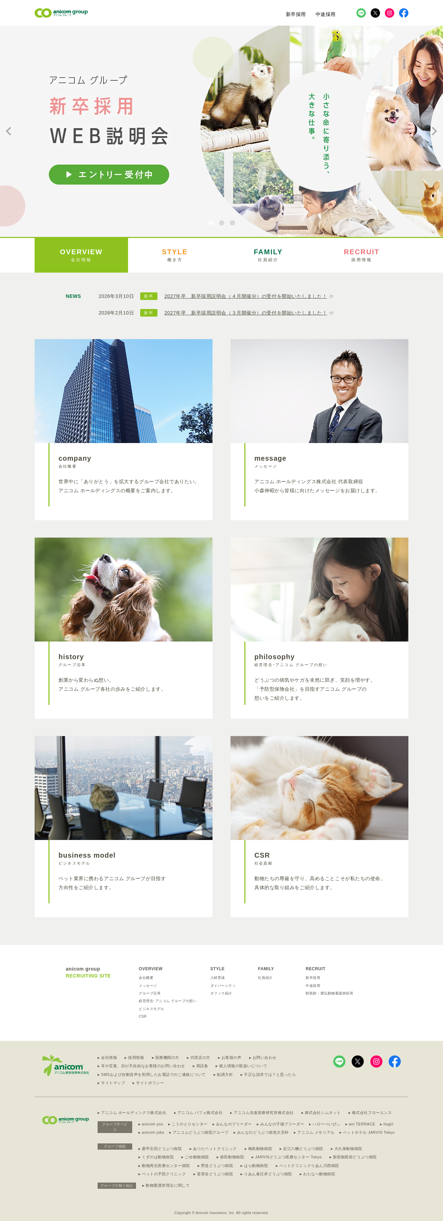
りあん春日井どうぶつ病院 (268, 1174)
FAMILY (266, 968)
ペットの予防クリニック (164, 1174)
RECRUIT (315, 968)
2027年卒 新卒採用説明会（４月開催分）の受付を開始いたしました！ (245, 296)
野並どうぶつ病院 (217, 1166)
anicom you (152, 1124)
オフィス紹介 (221, 993)
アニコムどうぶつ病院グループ (201, 1132)
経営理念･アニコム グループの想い (168, 1001)
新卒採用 (296, 14)
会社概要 (146, 978)
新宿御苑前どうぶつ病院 (355, 1157)
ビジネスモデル (151, 1009)
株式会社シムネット (323, 1113)
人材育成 (217, 978)
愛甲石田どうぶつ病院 (162, 1149)
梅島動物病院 (260, 1149)
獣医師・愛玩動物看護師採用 (329, 993)
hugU (388, 1124)
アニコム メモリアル (316, 1132)
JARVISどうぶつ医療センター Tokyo (288, 1157)
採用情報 (136, 1057)
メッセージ (148, 986)
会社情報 (109, 1057)
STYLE (217, 968)
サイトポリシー (150, 1083)
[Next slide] (434, 131)
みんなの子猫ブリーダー (282, 1124)
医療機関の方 (167, 1057)
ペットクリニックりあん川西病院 (309, 1166)
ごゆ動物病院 (197, 1157)
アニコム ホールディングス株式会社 (133, 1113)
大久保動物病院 (348, 1149)
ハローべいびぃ (327, 1124)
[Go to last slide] (9, 131)
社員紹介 (265, 978)
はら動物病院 (256, 1166)
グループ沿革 (150, 993)
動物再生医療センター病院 (166, 1166)
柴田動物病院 (232, 1157)
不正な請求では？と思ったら (270, 1074)
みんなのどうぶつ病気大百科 (263, 1132)
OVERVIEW (151, 968)
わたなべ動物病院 (319, 1174)
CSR (143, 1016)
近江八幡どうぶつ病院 (303, 1149)
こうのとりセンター (190, 1124)
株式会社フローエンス (372, 1113)
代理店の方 (200, 1057)
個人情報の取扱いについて (243, 1066)
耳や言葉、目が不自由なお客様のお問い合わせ (143, 1066)
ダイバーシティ (223, 986)
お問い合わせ (265, 1057)
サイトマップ (113, 1083)
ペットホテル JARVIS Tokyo (369, 1132)
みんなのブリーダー (234, 1124)
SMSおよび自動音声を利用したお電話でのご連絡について (153, 1074)
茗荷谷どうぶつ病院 (215, 1174)
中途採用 (326, 14)
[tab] (211, 222)
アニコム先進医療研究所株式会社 (263, 1113)
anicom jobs (153, 1132)
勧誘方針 (225, 1074)
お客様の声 (232, 1057)
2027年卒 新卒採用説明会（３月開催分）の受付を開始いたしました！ (245, 313)
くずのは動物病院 (158, 1157)
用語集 (202, 1066)
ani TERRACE (362, 1124)
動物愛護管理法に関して (168, 1185)
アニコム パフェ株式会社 (200, 1113)
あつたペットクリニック (215, 1149)
